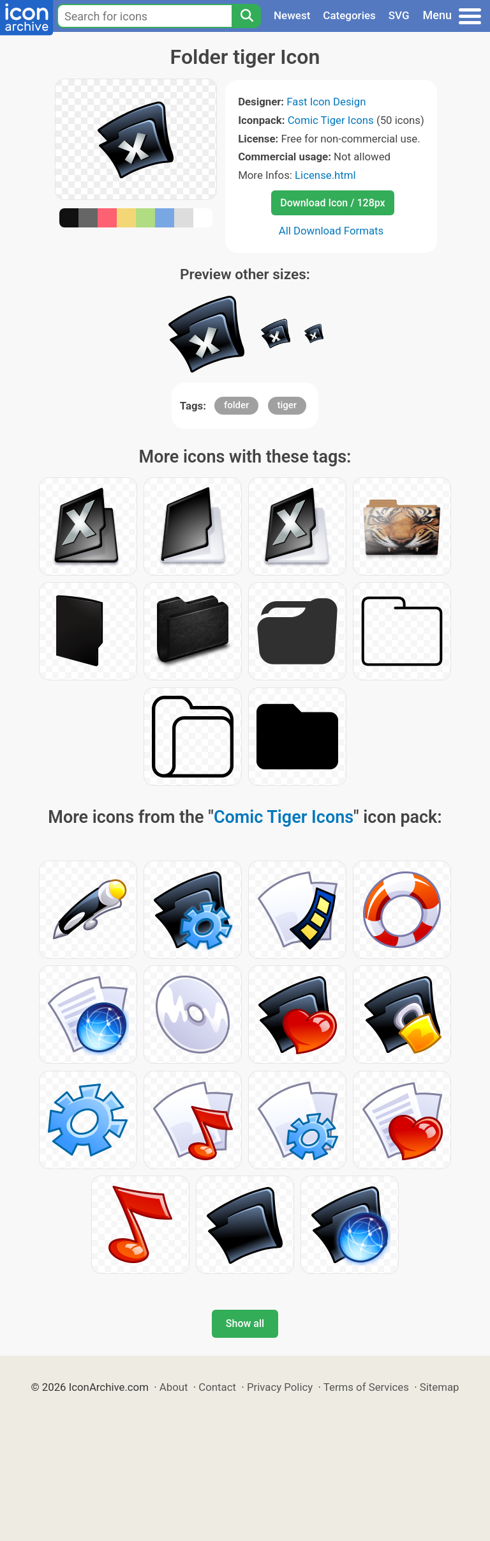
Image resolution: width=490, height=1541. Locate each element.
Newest (292, 15)
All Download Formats (331, 230)
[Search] (246, 16)
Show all (245, 1323)
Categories (349, 15)
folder (236, 405)
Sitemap (439, 1387)
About (174, 1387)
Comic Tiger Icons (331, 120)
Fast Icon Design (326, 101)
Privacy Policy (280, 1387)
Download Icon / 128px (332, 203)
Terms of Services (366, 1387)
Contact (217, 1387)
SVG (399, 15)
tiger (287, 405)
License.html (325, 175)
